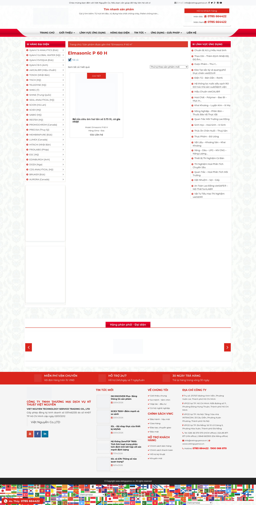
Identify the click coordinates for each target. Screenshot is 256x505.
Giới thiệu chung (158, 395)
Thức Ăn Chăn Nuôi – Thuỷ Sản (210, 130)
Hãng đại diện (119, 32)
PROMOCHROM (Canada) (41, 124)
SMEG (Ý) (32, 90)
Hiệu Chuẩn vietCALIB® (207, 91)
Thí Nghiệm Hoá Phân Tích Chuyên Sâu (208, 166)
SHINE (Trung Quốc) (38, 95)
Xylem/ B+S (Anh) (37, 65)
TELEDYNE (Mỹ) (36, 85)
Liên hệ (191, 32)
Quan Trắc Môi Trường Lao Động (211, 119)
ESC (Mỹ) (32, 154)
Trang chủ (47, 32)
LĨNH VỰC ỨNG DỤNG (93, 32)
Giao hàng (155, 423)
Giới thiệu (67, 32)
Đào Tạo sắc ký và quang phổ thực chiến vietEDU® (209, 71)
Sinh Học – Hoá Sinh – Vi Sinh (210, 125)
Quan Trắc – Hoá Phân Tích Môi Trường (210, 174)
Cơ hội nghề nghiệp (160, 408)
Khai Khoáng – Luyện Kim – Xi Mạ (212, 105)
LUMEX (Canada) (36, 139)
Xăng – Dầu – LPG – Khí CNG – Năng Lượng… (209, 152)
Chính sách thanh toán (161, 450)
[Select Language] (92, 494)
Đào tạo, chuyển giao (160, 427)
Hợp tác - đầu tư (158, 404)
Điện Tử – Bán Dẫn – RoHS (208, 77)
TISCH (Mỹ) (33, 80)
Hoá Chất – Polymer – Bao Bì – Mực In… (210, 99)
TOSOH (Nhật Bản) (37, 75)
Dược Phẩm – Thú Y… (205, 64)
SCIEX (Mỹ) (33, 109)
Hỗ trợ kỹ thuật (157, 454)
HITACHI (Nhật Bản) (38, 144)
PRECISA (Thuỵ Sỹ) (37, 129)
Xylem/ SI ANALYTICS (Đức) (42, 50)
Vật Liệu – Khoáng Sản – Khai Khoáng (209, 144)
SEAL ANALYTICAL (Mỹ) (40, 99)
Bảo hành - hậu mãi (160, 419)
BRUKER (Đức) (35, 174)
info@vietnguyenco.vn (195, 2)
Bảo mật (154, 431)
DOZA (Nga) (34, 164)
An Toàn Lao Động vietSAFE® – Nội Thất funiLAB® (210, 187)
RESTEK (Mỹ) (34, 119)
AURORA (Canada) (37, 179)
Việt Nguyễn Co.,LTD (45, 422)
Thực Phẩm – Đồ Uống (206, 136)
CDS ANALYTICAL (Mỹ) (39, 169)
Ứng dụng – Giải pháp (166, 32)
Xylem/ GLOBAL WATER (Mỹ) (43, 55)
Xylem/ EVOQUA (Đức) (39, 60)
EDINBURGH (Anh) (38, 159)
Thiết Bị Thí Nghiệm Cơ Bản (209, 158)
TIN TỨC (140, 32)
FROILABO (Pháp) (37, 149)
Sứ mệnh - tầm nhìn (160, 400)
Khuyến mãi (156, 458)
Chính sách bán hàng (160, 446)
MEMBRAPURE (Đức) (39, 134)
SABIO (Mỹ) (34, 114)
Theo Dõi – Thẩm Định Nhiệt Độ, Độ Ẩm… (211, 58)
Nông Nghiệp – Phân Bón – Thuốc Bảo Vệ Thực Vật (208, 113)
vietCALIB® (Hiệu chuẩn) (41, 70)
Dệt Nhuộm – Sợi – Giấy (207, 180)
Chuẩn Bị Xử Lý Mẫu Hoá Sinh (210, 50)
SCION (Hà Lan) (36, 104)
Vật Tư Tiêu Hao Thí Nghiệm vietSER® (209, 195)
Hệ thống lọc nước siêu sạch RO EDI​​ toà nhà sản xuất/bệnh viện (211, 85)
